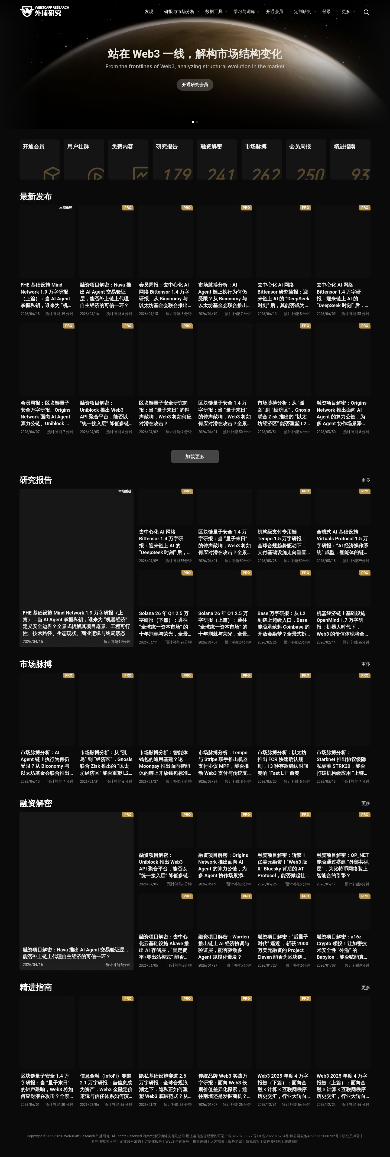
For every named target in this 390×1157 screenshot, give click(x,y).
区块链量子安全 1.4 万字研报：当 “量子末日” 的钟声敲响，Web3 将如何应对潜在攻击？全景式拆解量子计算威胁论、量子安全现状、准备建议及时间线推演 (224, 413)
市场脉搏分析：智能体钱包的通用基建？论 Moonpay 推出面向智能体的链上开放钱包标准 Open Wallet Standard (164, 763)
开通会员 (274, 11)
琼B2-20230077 (240, 1136)
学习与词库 (246, 11)
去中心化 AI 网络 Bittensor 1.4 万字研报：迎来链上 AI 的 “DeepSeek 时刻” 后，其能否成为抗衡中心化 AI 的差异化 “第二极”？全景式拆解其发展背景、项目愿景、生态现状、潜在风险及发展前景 (342, 295)
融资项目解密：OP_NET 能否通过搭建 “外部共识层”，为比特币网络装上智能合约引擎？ (343, 865)
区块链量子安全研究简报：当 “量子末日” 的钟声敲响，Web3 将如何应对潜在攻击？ (165, 413)
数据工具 (216, 11)
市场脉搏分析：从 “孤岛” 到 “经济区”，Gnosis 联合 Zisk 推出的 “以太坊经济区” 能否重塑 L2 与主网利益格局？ (284, 413)
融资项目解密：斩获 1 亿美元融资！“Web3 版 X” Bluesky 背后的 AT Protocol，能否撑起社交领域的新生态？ (284, 865)
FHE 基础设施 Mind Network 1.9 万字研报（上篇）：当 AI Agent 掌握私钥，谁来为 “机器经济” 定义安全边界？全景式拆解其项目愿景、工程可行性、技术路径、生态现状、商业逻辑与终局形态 (47, 295)
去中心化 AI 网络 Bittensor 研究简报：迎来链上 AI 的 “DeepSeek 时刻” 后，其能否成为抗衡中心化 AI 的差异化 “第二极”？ (284, 295)
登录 (326, 11)
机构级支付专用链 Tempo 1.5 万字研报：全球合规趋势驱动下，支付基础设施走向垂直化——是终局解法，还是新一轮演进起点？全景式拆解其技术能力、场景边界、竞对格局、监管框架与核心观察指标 (283, 542)
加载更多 (195, 456)
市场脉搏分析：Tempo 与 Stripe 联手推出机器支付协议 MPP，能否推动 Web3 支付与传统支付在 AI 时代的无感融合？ (223, 763)
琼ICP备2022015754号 (271, 1136)
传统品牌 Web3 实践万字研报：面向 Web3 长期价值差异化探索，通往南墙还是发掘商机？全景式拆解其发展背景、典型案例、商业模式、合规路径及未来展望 (222, 1086)
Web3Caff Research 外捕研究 (87, 1136)
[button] (193, 122)
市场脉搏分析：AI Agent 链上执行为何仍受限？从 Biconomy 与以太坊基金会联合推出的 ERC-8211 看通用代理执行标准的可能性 (222, 295)
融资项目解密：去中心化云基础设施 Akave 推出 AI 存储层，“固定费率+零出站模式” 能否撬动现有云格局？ (164, 947)
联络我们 (291, 1141)
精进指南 (36, 987)
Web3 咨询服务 (177, 1141)
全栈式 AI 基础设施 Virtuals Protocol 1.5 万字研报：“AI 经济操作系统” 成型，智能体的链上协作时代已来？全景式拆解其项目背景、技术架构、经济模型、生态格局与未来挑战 (343, 542)
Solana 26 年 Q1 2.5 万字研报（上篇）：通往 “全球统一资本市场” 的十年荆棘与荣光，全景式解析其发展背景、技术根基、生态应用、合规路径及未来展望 (223, 623)
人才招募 (217, 1141)
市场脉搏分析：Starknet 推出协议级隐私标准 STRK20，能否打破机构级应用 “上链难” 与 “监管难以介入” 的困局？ (341, 763)
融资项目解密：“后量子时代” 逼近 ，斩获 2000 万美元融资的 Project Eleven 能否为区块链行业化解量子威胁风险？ (283, 947)
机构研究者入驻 (104, 1141)
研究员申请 (351, 1136)
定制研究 (305, 11)
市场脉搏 (36, 664)
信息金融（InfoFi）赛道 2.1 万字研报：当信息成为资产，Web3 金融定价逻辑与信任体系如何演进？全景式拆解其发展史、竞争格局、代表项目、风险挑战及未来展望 (106, 1086)
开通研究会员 (195, 84)
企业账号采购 (130, 1141)
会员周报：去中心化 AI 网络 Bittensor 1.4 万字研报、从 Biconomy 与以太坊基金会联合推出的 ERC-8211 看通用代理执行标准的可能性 (164, 295)
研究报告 (36, 480)
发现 (149, 11)
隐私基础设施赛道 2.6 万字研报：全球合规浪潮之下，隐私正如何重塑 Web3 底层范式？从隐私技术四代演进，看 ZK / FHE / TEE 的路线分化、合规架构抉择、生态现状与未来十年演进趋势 (165, 1086)
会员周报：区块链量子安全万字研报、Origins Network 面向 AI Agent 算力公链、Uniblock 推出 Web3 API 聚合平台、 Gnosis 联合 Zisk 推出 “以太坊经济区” (45, 413)
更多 (348, 11)
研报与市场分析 (181, 11)
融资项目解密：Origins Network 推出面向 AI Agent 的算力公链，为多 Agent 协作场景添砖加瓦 (341, 413)
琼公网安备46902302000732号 (314, 1136)
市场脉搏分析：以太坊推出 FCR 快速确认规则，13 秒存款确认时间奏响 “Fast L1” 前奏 (283, 763)
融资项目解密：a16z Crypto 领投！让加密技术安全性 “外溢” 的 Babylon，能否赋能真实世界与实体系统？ (342, 947)
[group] (40, 159)
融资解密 (36, 803)
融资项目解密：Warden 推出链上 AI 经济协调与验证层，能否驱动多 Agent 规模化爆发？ (223, 947)
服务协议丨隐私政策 (244, 1141)
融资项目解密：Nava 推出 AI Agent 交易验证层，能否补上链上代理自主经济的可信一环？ (105, 295)
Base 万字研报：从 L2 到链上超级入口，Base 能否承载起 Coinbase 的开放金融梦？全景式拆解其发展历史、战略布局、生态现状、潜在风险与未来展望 (284, 623)
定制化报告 (153, 1141)
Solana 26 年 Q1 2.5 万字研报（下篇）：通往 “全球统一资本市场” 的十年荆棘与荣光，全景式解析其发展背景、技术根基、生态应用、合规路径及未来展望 (163, 623)
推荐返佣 (200, 1141)
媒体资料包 (272, 1141)
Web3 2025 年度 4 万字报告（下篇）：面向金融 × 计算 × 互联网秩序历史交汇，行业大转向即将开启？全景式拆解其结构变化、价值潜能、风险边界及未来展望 (283, 1086)
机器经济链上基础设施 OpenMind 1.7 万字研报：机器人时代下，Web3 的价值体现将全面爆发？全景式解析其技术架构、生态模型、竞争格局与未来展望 (343, 623)
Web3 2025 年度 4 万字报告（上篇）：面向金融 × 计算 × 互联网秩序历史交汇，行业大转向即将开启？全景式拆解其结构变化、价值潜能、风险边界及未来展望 (342, 1086)
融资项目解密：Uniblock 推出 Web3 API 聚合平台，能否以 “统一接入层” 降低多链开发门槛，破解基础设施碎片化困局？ (104, 413)
